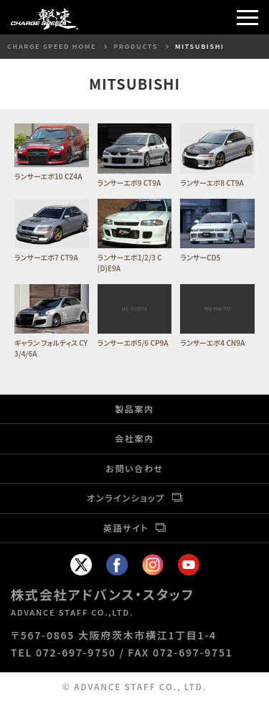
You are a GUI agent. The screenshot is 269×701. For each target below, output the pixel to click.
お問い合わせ (134, 468)
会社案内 (134, 438)
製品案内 (134, 409)
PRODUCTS (135, 46)
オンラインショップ (126, 497)
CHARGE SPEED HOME (51, 46)
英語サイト (126, 528)
